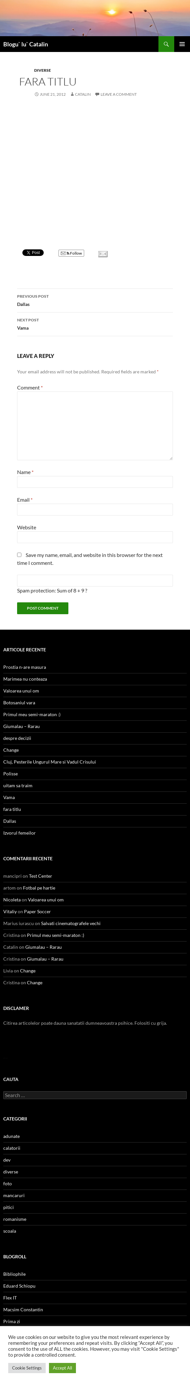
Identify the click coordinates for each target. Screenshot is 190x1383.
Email (25, 499)
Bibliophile (14, 1274)
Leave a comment (119, 94)
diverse (42, 70)
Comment (30, 387)
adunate (11, 1136)
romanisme (14, 1219)
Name (25, 472)
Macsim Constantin (23, 1309)
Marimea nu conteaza (25, 679)
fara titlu (12, 809)
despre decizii (17, 738)
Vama (95, 323)
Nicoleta (12, 899)
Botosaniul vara (19, 702)
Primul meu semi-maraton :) (31, 714)
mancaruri (14, 1195)
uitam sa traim (18, 785)
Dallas (95, 299)
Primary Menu (182, 44)
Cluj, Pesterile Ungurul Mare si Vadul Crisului (49, 762)
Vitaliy (10, 911)
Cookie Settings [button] (27, 1367)
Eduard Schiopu (19, 1286)
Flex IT (10, 1297)
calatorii (11, 1148)
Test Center (40, 876)
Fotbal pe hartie (39, 888)
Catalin (83, 94)
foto (7, 1183)
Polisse (10, 773)
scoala (9, 1231)
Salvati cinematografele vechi (71, 923)
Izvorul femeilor (19, 833)
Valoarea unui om (21, 690)
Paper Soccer (37, 911)
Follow (71, 253)
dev (7, 1160)
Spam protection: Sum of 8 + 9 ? (52, 590)
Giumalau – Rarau (21, 726)
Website (26, 527)
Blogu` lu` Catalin (25, 44)
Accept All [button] (62, 1367)
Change (11, 750)
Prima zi (11, 1321)
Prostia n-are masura (24, 667)
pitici (8, 1207)
